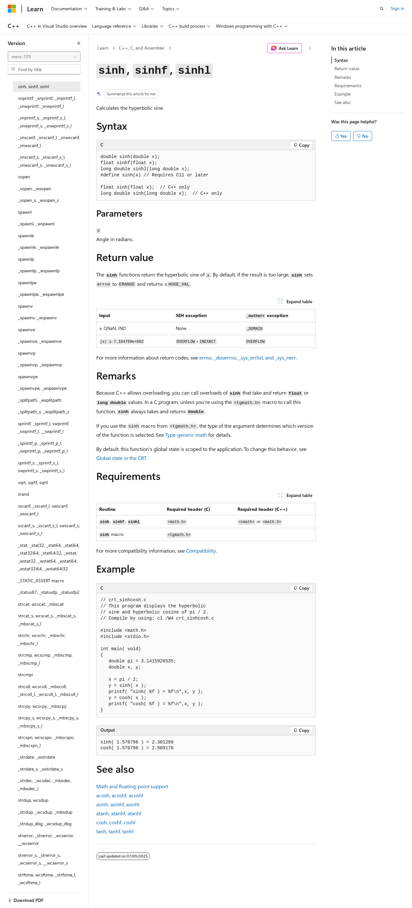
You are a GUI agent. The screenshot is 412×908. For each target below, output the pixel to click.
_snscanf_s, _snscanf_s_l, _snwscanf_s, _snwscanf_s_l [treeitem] (44, 161)
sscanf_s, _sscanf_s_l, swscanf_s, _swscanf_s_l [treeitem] (49, 529)
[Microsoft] (12, 9)
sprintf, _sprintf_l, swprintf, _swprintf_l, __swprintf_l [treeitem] (43, 427)
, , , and (247, 357)
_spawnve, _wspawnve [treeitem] (39, 341)
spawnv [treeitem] (25, 306)
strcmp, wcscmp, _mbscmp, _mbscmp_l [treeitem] (45, 659)
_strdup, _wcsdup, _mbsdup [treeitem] (45, 812)
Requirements (347, 85)
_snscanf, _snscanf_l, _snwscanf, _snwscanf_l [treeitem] (49, 141)
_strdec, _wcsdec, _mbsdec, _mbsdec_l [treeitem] (44, 784)
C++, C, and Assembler (141, 48)
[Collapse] (79, 43)
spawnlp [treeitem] (26, 259)
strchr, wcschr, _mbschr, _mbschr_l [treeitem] (42, 639)
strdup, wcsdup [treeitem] (33, 800)
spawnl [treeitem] (25, 212)
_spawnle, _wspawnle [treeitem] (38, 247)
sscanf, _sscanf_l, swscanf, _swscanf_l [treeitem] (43, 510)
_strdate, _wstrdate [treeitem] (36, 757)
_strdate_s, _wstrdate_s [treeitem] (40, 769)
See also (342, 102)
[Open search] (381, 8)
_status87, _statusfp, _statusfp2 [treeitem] (49, 592)
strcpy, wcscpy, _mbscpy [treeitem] (42, 706)
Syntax (341, 60)
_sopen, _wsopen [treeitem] (34, 188)
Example (342, 94)
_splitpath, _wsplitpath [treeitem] (39, 400)
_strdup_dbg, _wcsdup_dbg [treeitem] (44, 823)
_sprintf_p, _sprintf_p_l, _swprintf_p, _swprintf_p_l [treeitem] (43, 447)
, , (119, 795)
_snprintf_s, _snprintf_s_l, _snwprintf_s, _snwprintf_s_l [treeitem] (44, 122)
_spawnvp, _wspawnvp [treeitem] (40, 364)
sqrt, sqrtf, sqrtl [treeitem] (33, 482)
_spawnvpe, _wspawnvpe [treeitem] (42, 388)
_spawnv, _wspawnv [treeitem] (37, 317)
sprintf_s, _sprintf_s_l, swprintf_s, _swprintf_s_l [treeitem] (41, 467)
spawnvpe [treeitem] (28, 376)
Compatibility (201, 550)
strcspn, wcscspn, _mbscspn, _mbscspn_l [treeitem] (46, 741)
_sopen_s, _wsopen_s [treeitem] (38, 200)
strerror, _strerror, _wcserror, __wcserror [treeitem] (46, 839)
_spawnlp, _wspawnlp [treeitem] (39, 270)
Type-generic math (186, 434)
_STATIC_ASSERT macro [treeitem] (41, 580)
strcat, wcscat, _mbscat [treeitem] (41, 604)
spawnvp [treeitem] (26, 353)
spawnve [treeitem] (26, 329)
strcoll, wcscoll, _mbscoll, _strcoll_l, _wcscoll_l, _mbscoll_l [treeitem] (48, 690)
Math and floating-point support (132, 786)
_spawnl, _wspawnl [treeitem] (36, 223)
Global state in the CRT (121, 457)
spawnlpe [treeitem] (27, 282)
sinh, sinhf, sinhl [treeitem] (33, 86)
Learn (103, 48)
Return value (346, 68)
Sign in (397, 8)
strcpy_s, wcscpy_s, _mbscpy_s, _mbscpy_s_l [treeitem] (48, 722)
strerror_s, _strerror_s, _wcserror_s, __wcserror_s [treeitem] (43, 859)
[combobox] (44, 56)
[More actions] (310, 48)
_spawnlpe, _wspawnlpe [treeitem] (41, 294)
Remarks (342, 77)
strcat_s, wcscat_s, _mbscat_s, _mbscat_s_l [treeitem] (47, 620)
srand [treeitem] (23, 494)
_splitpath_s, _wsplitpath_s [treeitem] (43, 411)
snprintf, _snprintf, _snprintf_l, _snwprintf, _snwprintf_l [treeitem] (47, 102)
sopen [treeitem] (24, 176)
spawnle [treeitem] (26, 235)
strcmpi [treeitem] (25, 674)
